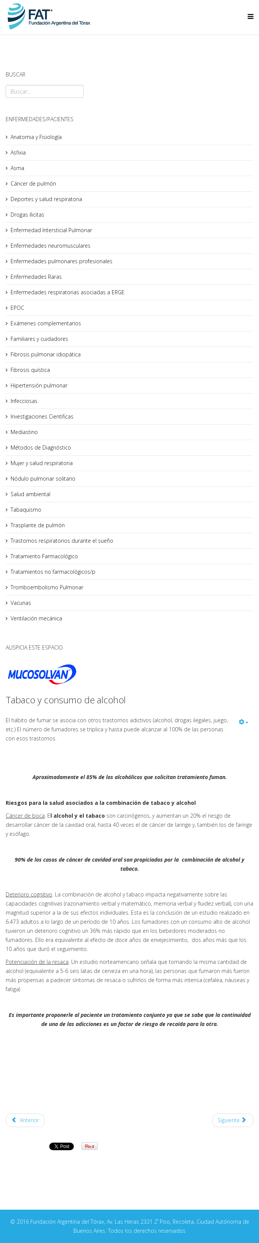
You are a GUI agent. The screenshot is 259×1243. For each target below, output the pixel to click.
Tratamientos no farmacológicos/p (53, 571)
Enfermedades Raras (36, 276)
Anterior (25, 1120)
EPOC (17, 307)
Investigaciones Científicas (42, 416)
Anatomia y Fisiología (36, 137)
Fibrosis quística (30, 369)
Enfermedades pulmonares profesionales (61, 261)
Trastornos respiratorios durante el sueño (62, 540)
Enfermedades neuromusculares (50, 245)
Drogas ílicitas (27, 214)
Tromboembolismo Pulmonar (47, 587)
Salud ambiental (30, 494)
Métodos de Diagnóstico (41, 447)
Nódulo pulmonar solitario (43, 478)
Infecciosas (24, 400)
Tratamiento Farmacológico (44, 556)
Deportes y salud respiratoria (46, 199)
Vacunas (21, 602)
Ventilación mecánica (36, 618)
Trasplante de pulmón (38, 525)
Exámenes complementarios (46, 323)
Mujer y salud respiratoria (42, 463)
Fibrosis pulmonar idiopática (46, 354)
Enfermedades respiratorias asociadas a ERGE (68, 292)
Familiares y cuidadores (39, 338)
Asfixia (18, 152)
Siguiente (232, 1120)
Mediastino (24, 432)
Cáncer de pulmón (33, 183)
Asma (17, 168)
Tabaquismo (26, 509)
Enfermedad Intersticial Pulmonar (51, 230)
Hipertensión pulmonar (39, 385)
